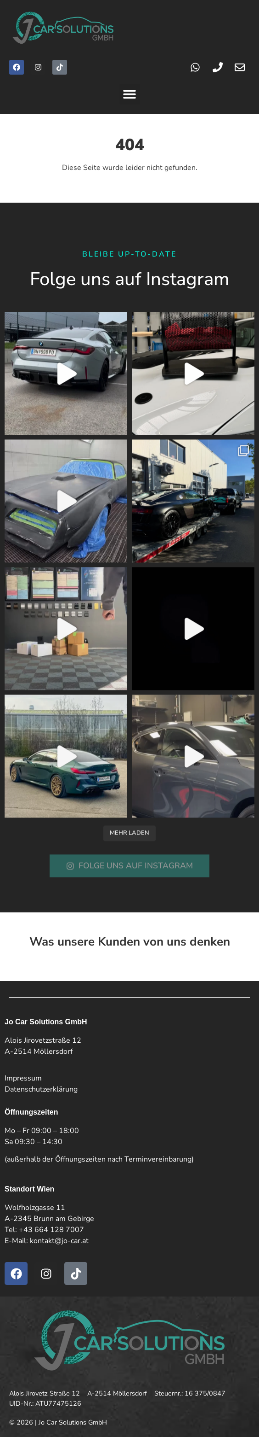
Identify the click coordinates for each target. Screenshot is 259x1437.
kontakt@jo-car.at (59, 1241)
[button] (129, 94)
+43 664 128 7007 (51, 1230)
